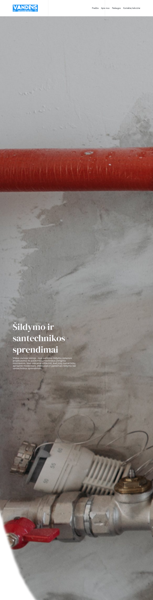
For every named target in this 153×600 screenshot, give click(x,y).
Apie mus (105, 8)
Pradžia (95, 8)
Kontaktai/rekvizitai (131, 8)
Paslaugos (116, 8)
